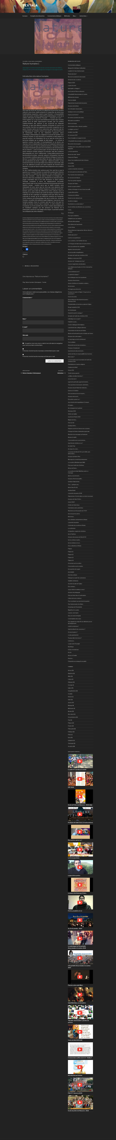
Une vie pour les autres (74, 508)
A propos (24, 10)
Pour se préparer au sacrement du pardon (78, 595)
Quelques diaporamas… (74, 475)
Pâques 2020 (71, 76)
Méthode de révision (73, 91)
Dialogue (70, 676)
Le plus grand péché (73, 629)
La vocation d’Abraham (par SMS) (76, 456)
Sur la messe (71, 280)
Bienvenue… (71, 510)
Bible (69, 670)
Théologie (70, 737)
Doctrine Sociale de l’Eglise (75, 578)
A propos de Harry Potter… (75, 493)
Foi (69, 688)
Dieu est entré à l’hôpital (74, 610)
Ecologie (70, 679)
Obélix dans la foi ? (72, 229)
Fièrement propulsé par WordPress (31, 1136)
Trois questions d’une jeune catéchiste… (78, 379)
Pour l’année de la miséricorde (76, 169)
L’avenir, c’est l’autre (73, 607)
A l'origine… (71, 399)
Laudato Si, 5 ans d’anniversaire (76, 65)
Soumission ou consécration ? (76, 198)
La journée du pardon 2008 (75, 487)
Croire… (70, 204)
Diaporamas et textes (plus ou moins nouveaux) (80, 490)
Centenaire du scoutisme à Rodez (77, 519)
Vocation (70, 740)
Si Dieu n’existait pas (73, 643)
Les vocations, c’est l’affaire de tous (77, 235)
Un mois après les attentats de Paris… (78, 166)
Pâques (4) (70, 554)
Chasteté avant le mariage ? (75, 307)
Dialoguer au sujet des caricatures (77, 572)
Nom (24, 313)
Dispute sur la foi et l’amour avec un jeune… (79, 422)
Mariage (70, 699)
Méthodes (67, 10)
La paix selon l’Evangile (74, 638)
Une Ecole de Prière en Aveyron (76, 85)
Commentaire (27, 292)
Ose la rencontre (72, 291)
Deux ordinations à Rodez (74, 540)
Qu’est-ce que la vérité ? (74, 180)
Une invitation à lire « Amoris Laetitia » (77, 120)
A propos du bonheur (73, 100)
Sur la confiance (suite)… (74, 534)
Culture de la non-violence (74, 592)
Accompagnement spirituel (75, 402)
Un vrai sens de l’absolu (74, 172)
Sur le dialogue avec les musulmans (77, 271)
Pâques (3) (70, 551)
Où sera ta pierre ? (72, 626)
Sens (69, 731)
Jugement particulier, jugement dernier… (78, 376)
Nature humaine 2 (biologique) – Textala (36, 276)
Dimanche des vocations (74, 73)
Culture (70, 673)
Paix (69, 714)
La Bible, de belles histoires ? (75, 370)
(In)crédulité (71, 566)
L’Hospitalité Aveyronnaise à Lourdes (77, 88)
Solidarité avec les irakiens (75, 212)
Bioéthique (71, 641)
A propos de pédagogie (74, 586)
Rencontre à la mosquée (74, 138)
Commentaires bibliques (54, 10)
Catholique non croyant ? (74, 313)
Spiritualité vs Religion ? (74, 82)
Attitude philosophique (74, 215)
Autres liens (84, 10)
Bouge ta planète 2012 (74, 301)
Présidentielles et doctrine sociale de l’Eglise (79, 298)
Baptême (70, 667)
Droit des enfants (72, 569)
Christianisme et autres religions (76, 358)
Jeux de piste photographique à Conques (78, 396)
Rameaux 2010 (72, 405)
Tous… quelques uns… (73, 478)
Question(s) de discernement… (76, 345)
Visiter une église (72, 408)
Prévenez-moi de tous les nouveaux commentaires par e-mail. (41, 345)
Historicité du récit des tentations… (77, 339)
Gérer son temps (72, 117)
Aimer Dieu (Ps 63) (73, 481)
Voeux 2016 (71, 160)
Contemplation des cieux (74, 613)
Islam (69, 693)
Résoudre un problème (74, 114)
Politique (70, 726)
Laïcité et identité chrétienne (75, 163)
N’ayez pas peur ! (72, 68)
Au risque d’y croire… (73, 443)
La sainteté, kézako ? (73, 268)
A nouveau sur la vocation (74, 557)
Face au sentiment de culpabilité (76, 240)
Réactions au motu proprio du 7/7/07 (77, 505)
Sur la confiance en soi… (74, 537)
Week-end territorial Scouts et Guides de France (80, 327)
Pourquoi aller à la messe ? (75, 632)
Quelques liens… (72, 419)
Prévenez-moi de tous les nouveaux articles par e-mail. (39, 350)
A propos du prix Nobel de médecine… (78, 382)
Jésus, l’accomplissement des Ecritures (78, 154)
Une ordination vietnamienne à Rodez (77, 513)
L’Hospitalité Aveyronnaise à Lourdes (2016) (79, 135)
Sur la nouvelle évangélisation (75, 246)
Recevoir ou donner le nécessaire (76, 71)
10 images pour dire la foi (74, 283)
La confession (71, 522)
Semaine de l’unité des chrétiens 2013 (78, 249)
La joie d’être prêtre (73, 186)
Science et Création (73, 384)
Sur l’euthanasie (72, 304)
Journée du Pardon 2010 (74, 411)
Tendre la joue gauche (73, 367)
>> (63, 207)
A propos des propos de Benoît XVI (77, 531)
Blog (75, 10)
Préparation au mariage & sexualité (77, 655)
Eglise (69, 682)
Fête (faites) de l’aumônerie (75, 218)
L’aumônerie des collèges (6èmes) (77, 321)
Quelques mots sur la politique (76, 106)
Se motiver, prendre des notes (76, 111)
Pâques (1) (70, 545)
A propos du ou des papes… (75, 330)
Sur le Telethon (72, 528)
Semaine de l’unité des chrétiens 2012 (78, 310)
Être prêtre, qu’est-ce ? (74, 393)
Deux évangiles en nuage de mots (77, 132)
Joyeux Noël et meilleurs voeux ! (76, 583)
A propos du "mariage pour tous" (76, 255)
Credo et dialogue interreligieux (76, 319)
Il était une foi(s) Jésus (73, 499)
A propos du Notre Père (74, 450)
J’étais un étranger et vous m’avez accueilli (79, 183)
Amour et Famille (72, 649)
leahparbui (38, 55)
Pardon (70, 720)
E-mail (25, 321)
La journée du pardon (73, 516)
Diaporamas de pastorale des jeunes (77, 97)
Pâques (70, 542)
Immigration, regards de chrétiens (77, 525)
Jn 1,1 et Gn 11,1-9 (72, 373)
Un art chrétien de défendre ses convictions (79, 201)
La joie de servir (72, 79)
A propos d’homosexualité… (75, 473)
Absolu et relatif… (72, 431)
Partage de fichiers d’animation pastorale (78, 425)
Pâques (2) (70, 548)
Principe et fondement (74, 342)
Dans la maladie (72, 94)
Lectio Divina (71, 221)
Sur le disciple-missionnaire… (75, 103)
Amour (69, 664)
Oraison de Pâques (73, 151)
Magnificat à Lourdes (73, 604)
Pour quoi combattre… (74, 209)
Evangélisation (72, 685)
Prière (69, 728)
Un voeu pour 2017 (72, 129)
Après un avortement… (74, 470)
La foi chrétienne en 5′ (74, 265)
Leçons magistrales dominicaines (77, 258)
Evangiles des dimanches (37, 10)
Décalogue (71, 206)
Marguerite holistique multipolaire (76, 62)
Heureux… (70, 652)
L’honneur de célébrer (73, 189)
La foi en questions (73, 145)
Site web (25, 329)
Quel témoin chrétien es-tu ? (75, 437)
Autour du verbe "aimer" (74, 148)
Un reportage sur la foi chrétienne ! (77, 333)
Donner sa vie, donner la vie (75, 192)
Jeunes (70, 696)
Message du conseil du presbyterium (77, 453)
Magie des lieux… (72, 414)
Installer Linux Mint (73, 126)
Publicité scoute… (72, 316)
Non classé (71, 708)
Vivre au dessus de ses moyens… (76, 387)
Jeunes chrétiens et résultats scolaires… (78, 277)
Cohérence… (71, 635)
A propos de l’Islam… (73, 177)
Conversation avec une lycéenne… (77, 434)
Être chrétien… (72, 580)
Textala (30, 5)
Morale (27, 260)
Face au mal (71, 416)
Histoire (70, 691)
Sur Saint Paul (71, 440)
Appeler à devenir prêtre (74, 243)
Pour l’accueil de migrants (74, 174)
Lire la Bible (71, 157)
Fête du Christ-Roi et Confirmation (77, 589)
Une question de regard (74, 563)
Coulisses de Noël (72, 361)
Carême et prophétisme (74, 232)
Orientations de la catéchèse (75, 502)
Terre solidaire (71, 336)
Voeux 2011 (71, 364)
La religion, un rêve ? (73, 123)
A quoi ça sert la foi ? (73, 109)
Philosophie (35, 260)
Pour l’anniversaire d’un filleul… (76, 598)
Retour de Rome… (72, 462)
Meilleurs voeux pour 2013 (75, 252)
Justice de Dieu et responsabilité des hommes (80, 348)
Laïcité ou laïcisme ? (73, 620)
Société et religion (73, 195)
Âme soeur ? (71, 351)
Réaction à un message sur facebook (77, 428)
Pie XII (69, 646)
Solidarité (70, 734)
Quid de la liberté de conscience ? (76, 623)
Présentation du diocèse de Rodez (77, 324)
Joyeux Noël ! (71, 496)
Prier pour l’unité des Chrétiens (76, 459)
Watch (79, 755)
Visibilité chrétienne (73, 575)
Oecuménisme (72, 711)
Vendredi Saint (71, 484)
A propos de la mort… (73, 390)
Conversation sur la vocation (75, 560)
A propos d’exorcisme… (74, 274)
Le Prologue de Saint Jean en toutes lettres (79, 237)
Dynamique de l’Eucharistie (75, 601)
